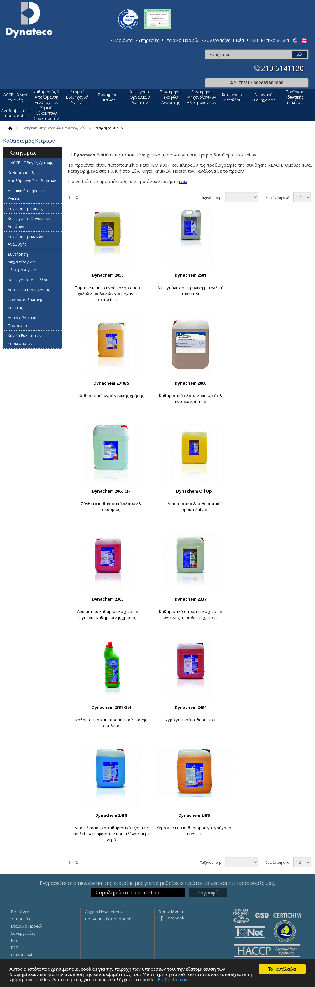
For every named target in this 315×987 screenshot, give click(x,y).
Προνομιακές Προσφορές (109, 919)
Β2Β (253, 40)
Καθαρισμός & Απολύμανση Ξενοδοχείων (46, 97)
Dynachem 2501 (190, 275)
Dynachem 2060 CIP (111, 491)
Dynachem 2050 (107, 275)
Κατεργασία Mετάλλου (233, 97)
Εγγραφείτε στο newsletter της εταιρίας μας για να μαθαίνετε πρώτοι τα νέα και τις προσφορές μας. (157, 883)
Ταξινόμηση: (210, 197)
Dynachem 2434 (190, 707)
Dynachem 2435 (194, 815)
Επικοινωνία (276, 40)
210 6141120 (282, 68)
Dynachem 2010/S (111, 383)
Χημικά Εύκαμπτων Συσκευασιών (46, 113)
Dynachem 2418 (111, 815)
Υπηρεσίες (148, 40)
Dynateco (29, 20)
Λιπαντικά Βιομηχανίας (263, 97)
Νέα (240, 40)
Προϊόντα (123, 40)
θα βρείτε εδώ (173, 980)
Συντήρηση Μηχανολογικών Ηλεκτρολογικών (201, 97)
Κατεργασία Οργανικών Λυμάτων (139, 97)
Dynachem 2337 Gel (111, 707)
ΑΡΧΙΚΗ (10, 128)
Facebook (175, 918)
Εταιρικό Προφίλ (181, 40)
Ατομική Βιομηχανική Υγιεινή (77, 97)
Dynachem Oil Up (194, 491)
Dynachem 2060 (190, 383)
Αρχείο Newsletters (103, 911)
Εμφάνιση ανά (277, 197)
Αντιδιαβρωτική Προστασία (15, 113)
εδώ (183, 181)
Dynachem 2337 (190, 599)
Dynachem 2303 (107, 599)
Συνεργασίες (217, 40)
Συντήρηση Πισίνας (108, 97)
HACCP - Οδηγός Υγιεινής (15, 97)
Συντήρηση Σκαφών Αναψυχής (170, 97)
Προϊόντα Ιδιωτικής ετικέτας (294, 97)
